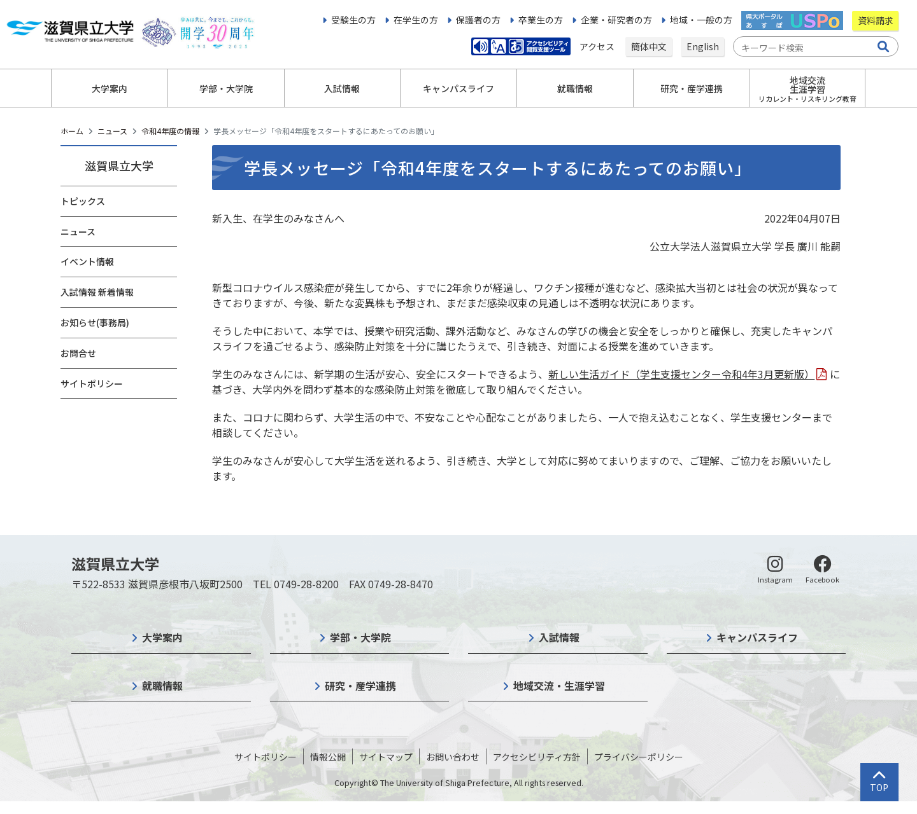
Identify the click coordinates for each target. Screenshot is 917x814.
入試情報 (559, 637)
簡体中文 (649, 46)
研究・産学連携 (360, 685)
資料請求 (875, 20)
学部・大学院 (360, 637)
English (702, 46)
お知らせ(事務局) (94, 322)
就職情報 (162, 685)
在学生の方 (416, 19)
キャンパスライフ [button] (458, 88)
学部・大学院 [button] (226, 88)
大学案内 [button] (109, 88)
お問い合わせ (453, 756)
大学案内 (162, 637)
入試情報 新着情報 (97, 292)
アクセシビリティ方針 (537, 756)
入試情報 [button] (342, 88)
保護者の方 (478, 19)
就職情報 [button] (575, 88)
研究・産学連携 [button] (691, 88)
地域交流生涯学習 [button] (807, 89)
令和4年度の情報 (170, 130)
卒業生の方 (540, 19)
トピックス (82, 201)
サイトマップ (386, 756)
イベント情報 (87, 261)
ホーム (71, 130)
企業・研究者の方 (616, 19)
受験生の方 (353, 19)
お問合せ (78, 353)
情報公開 (328, 756)
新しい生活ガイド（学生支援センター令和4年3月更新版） (681, 374)
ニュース (112, 130)
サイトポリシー (91, 383)
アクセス (597, 46)
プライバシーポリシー (638, 756)
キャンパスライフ (757, 637)
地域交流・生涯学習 (559, 685)
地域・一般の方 (701, 19)
